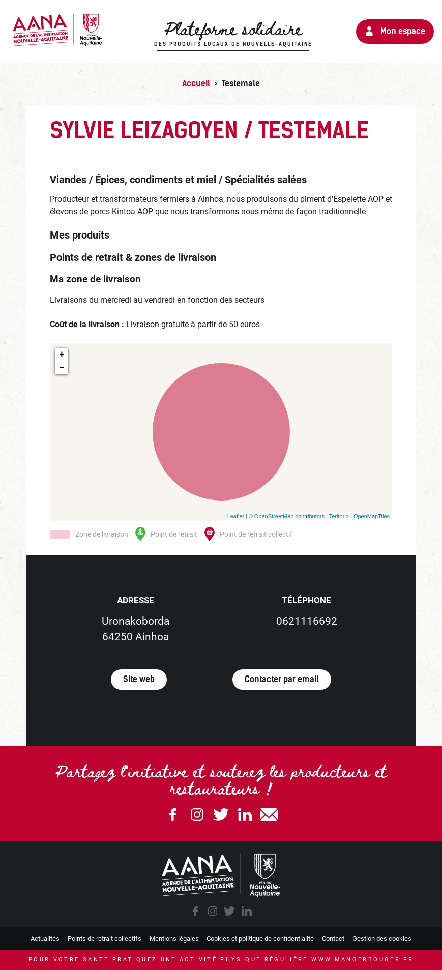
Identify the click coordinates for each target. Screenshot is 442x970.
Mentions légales (174, 939)
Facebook (173, 814)
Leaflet (235, 516)
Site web (139, 679)
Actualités (45, 939)
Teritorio (339, 516)
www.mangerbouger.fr (362, 959)
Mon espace (402, 31)
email (269, 814)
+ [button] (62, 354)
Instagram (197, 814)
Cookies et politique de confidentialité (260, 939)
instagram (213, 911)
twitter (229, 911)
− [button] (62, 368)
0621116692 (306, 621)
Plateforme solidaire (233, 34)
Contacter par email (282, 679)
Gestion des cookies (381, 939)
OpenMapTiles (371, 516)
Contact (333, 939)
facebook (195, 911)
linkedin (247, 911)
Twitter (221, 814)
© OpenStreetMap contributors (287, 516)
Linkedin (245, 814)
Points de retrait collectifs (104, 939)
